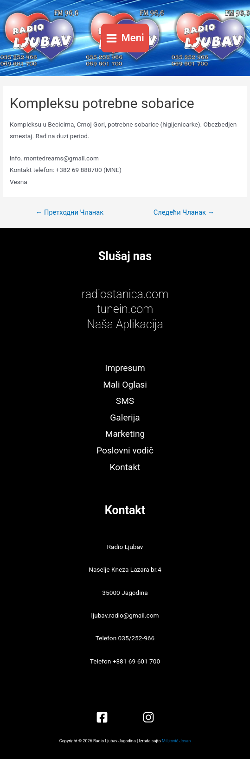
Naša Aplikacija (125, 324)
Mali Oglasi (125, 384)
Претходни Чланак (69, 212)
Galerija (125, 417)
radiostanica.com (125, 294)
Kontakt (125, 467)
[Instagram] (148, 717)
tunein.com (125, 309)
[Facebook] (102, 717)
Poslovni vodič (125, 450)
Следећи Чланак (184, 212)
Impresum (125, 368)
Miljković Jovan (176, 741)
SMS (125, 400)
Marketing (125, 433)
